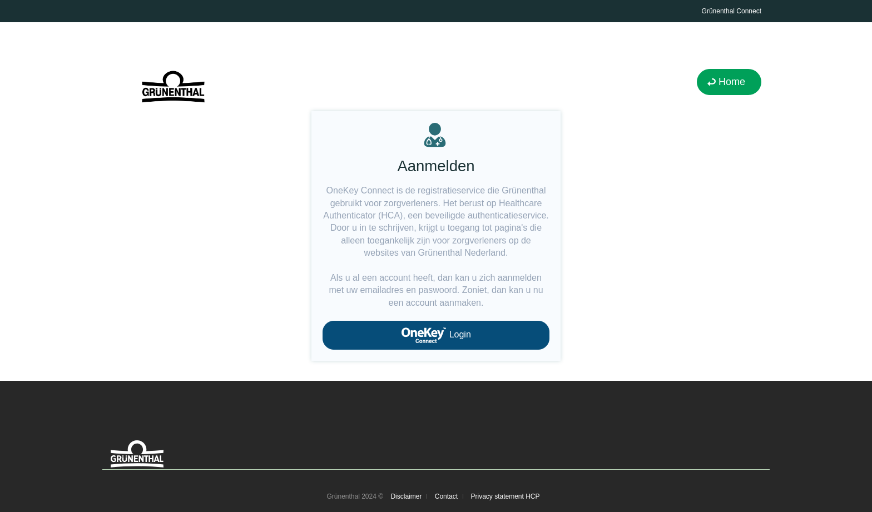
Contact (446, 496)
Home (732, 81)
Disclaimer (406, 496)
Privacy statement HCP (504, 496)
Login (436, 335)
